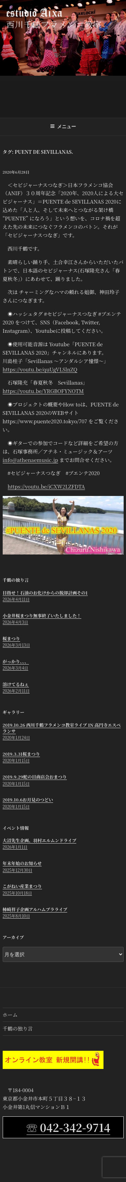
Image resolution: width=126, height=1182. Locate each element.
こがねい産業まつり (22, 886)
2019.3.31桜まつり (21, 754)
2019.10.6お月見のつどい (28, 799)
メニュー (63, 126)
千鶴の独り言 (18, 1028)
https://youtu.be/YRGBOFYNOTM (43, 390)
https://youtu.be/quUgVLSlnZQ (40, 369)
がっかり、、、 (16, 661)
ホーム (10, 1014)
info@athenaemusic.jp (30, 459)
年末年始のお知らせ (22, 863)
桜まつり (11, 638)
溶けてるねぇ (16, 684)
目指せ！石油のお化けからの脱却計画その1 (45, 592)
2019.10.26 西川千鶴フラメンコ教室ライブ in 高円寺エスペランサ (62, 728)
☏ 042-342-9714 (68, 1127)
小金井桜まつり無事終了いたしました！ (42, 615)
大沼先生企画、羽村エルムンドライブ (40, 840)
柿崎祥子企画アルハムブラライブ (35, 909)
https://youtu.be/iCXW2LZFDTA (46, 486)
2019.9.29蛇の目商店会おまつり (35, 777)
